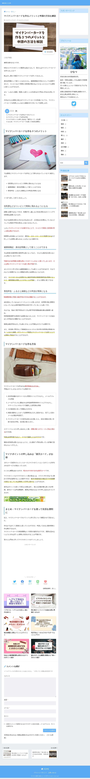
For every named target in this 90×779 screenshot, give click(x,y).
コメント (7, 676)
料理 (64, 132)
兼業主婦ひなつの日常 (13, 2)
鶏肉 (64, 156)
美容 (64, 144)
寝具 (64, 128)
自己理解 (65, 148)
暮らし (54, 588)
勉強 (64, 124)
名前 (6, 700)
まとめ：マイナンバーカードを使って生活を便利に (24, 121)
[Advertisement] (30, 559)
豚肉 (64, 152)
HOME (45, 770)
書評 (64, 140)
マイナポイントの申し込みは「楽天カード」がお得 (24, 119)
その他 (64, 120)
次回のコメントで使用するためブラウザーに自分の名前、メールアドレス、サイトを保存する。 (30, 725)
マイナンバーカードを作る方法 (18, 117)
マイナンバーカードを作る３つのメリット (21, 115)
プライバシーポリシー (40, 774)
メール (6, 708)
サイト (6, 717)
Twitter (73, 106)
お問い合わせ (52, 774)
